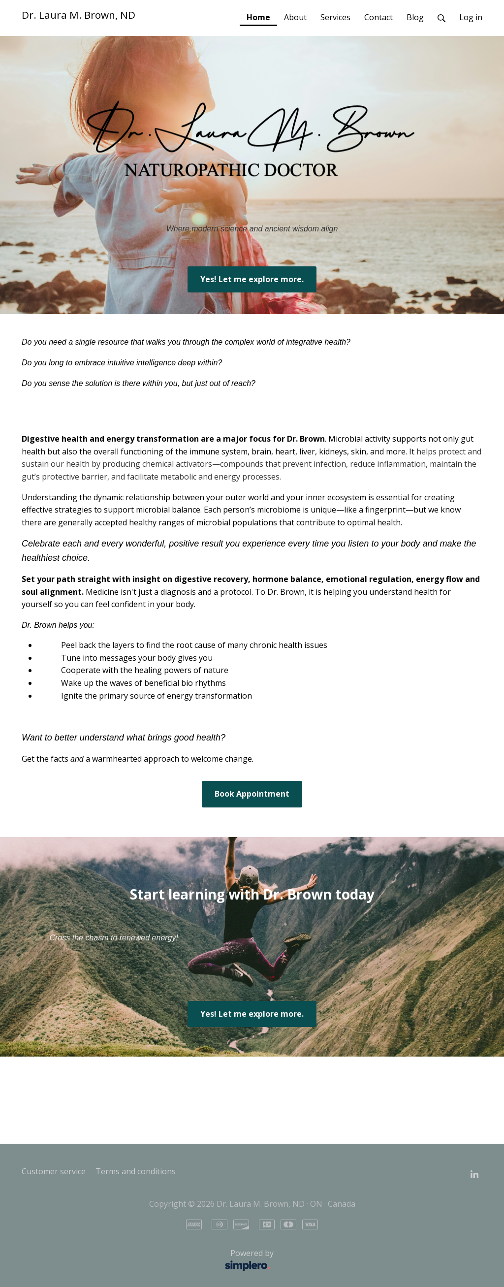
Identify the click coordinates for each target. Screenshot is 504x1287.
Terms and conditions (135, 1171)
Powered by (150, 1261)
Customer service (54, 1171)
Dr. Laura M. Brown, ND (78, 15)
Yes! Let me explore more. (252, 279)
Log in (470, 17)
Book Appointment (252, 793)
